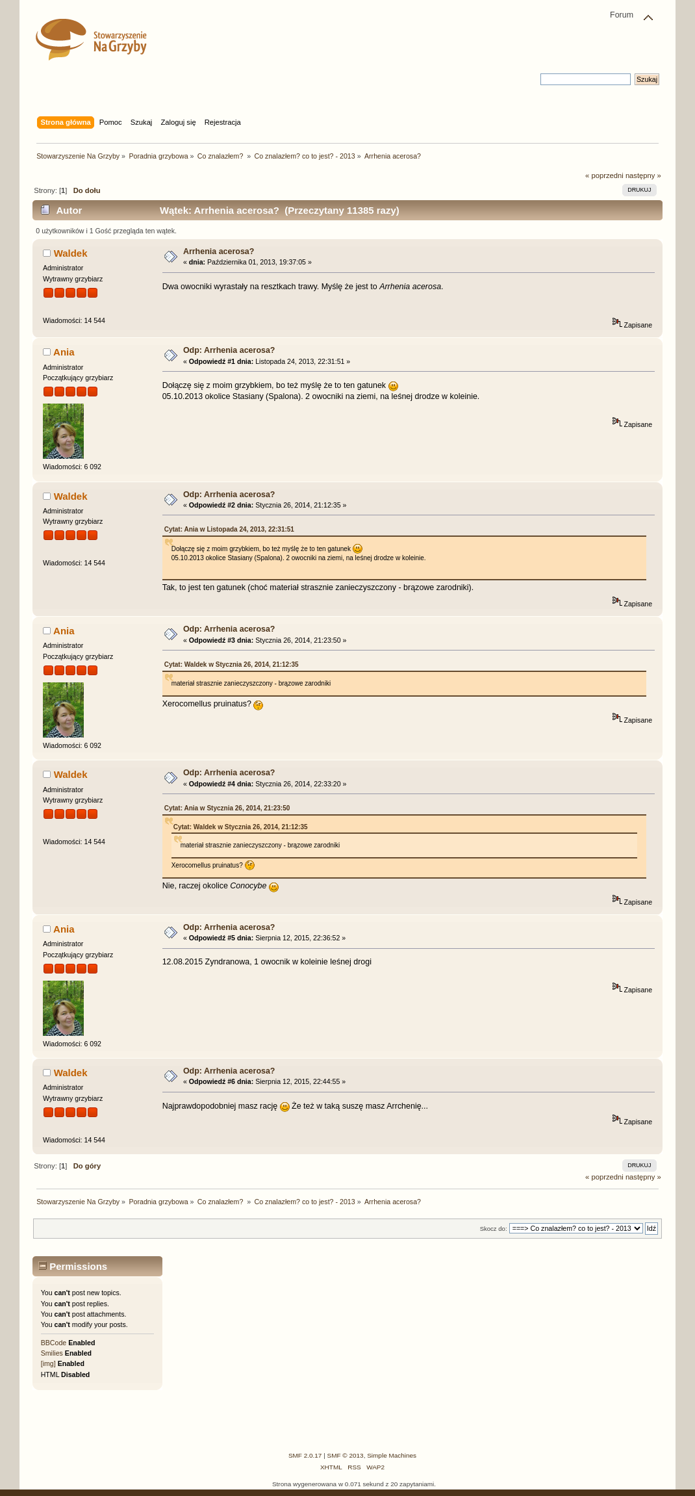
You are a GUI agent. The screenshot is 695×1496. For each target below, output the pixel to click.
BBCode (53, 1343)
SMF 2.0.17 (305, 1455)
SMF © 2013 (345, 1455)
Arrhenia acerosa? (219, 251)
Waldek (71, 253)
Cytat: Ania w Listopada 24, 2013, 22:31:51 (229, 529)
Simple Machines (391, 1455)
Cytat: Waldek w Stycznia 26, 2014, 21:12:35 (231, 664)
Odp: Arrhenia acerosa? (229, 350)
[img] (48, 1363)
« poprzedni (604, 175)
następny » (643, 175)
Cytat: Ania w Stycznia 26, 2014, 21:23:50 (227, 808)
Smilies (52, 1353)
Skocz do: (493, 1228)
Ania (63, 351)
